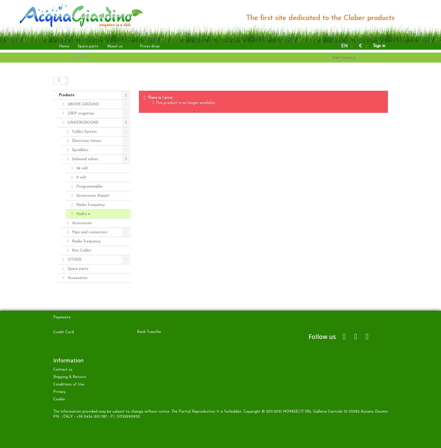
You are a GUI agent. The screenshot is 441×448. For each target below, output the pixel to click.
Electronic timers (86, 141)
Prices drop (150, 46)
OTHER (74, 260)
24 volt (81, 168)
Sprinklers (79, 150)
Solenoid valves (84, 159)
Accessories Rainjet (92, 196)
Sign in (379, 46)
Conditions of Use (68, 384)
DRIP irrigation (80, 113)
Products (66, 95)
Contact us (62, 369)
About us (115, 46)
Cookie (59, 399)
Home (64, 46)
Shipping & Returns (69, 377)
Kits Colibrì (81, 250)
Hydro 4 (82, 214)
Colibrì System (84, 132)
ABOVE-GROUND (83, 104)
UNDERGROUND (83, 122)
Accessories (81, 223)
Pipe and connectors (89, 232)
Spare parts (88, 46)
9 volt (80, 177)
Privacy (59, 392)
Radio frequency (90, 205)
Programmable (88, 186)
